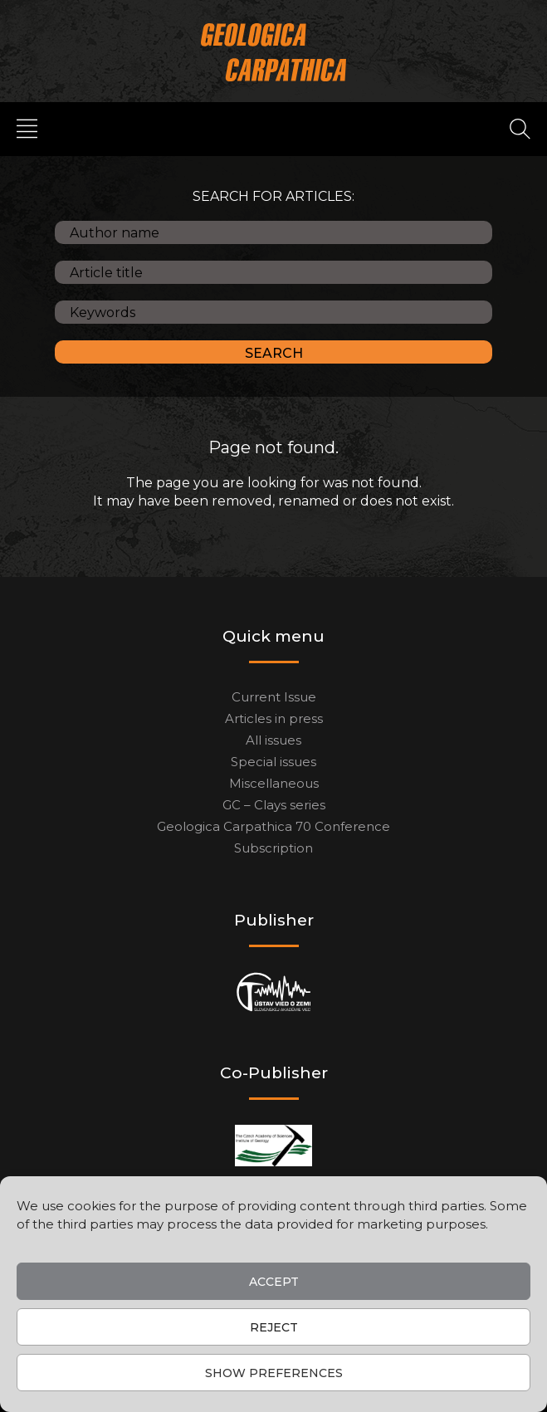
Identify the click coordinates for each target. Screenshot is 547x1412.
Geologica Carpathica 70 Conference (273, 826)
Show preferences (274, 1373)
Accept (274, 1281)
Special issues (273, 762)
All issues (273, 740)
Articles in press (274, 718)
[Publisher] (273, 992)
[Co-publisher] (273, 1145)
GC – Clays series (273, 805)
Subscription (273, 848)
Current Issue (274, 697)
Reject (274, 1327)
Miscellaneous (274, 783)
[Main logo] (273, 51)
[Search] (520, 127)
